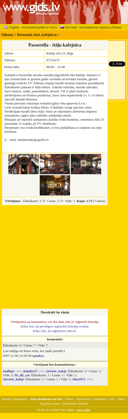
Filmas (69, 399)
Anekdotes (99, 399)
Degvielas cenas (50, 403)
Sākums (7, 35)
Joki (111, 399)
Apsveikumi (83, 399)
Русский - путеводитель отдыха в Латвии (90, 27)
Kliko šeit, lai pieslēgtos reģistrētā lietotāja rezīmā (54, 326)
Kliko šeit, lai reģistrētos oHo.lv (54, 331)
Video (120, 399)
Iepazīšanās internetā (75, 403)
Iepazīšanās (20, 399)
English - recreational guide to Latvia (30, 27)
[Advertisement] (47, 257)
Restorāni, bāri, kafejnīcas (37, 35)
